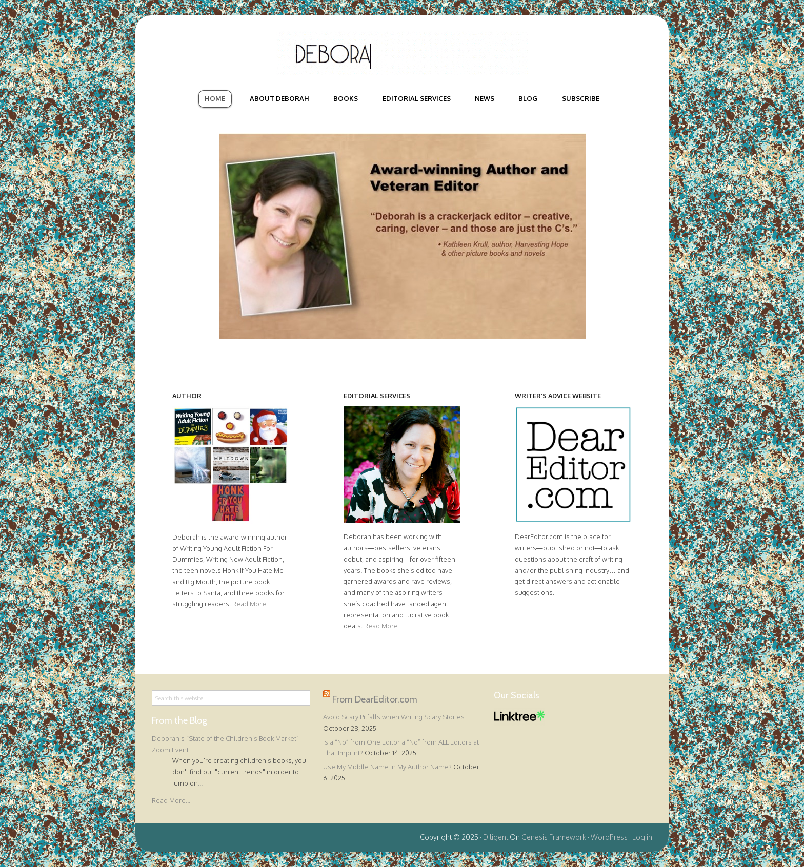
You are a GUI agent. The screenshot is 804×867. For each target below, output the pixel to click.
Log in (642, 837)
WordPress (609, 837)
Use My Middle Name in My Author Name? (387, 766)
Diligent (495, 837)
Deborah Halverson (402, 52)
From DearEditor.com (374, 699)
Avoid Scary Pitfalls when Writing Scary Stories (394, 717)
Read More (249, 604)
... (200, 783)
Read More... (171, 800)
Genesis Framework (553, 837)
